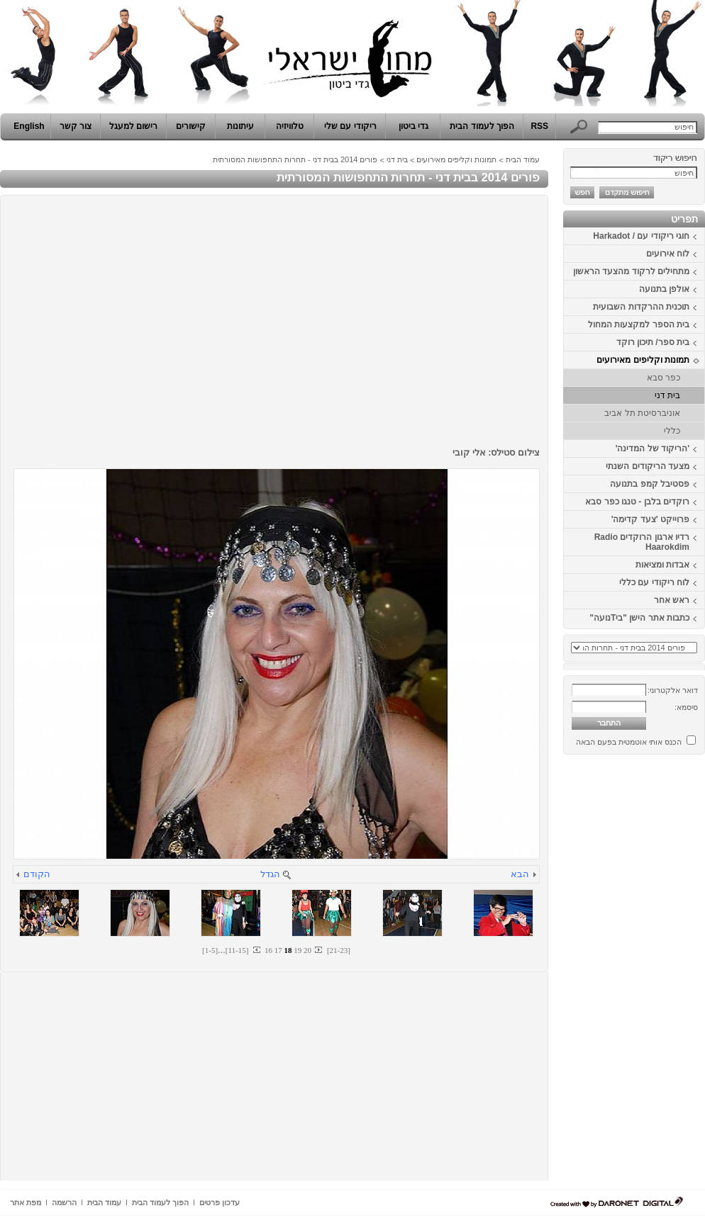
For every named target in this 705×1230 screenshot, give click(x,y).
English (28, 126)
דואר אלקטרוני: (673, 690)
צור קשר (75, 126)
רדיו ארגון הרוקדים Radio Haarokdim (641, 542)
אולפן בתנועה (664, 289)
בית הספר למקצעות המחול (638, 324)
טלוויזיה (290, 126)
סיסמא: (686, 707)
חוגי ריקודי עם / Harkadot (641, 236)
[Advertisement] (662, 972)
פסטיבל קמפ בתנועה (649, 484)
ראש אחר (671, 600)
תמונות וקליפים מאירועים (642, 360)
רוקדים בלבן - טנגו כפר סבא (637, 502)
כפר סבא (663, 378)
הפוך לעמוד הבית (482, 126)
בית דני (667, 395)
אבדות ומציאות (662, 565)
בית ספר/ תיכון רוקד (652, 342)
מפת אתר (25, 1202)
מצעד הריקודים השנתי (647, 466)
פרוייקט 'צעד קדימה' (650, 519)
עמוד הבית (523, 159)
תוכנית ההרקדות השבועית (641, 307)
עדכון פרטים (219, 1202)
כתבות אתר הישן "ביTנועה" (639, 618)
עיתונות (240, 126)
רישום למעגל (133, 126)
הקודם (36, 874)
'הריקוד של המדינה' (652, 448)
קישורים (191, 126)
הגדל (270, 874)
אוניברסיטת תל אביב (642, 413)
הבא (520, 874)
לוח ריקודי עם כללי (654, 582)
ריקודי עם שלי (350, 126)
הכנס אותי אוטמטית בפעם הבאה (629, 742)
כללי (672, 431)
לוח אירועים (667, 254)
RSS (539, 126)
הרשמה (64, 1202)
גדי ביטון (413, 126)
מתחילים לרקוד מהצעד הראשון (631, 271)
